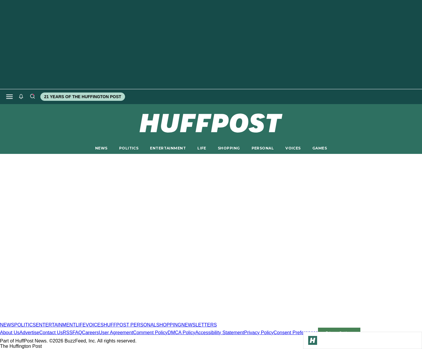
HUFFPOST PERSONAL (130, 324)
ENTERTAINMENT (168, 148)
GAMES (319, 148)
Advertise (29, 332)
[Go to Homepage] (312, 340)
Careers (90, 332)
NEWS (101, 148)
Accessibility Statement (219, 332)
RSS (68, 332)
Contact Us (51, 332)
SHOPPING (229, 148)
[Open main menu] (9, 96)
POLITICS (128, 148)
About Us (10, 332)
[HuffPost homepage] (76, 319)
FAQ (77, 332)
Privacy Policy (259, 332)
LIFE (201, 148)
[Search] (32, 97)
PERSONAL (263, 148)
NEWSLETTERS (199, 324)
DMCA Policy (181, 332)
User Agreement (116, 332)
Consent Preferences (296, 332)
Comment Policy (150, 332)
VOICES (293, 148)
